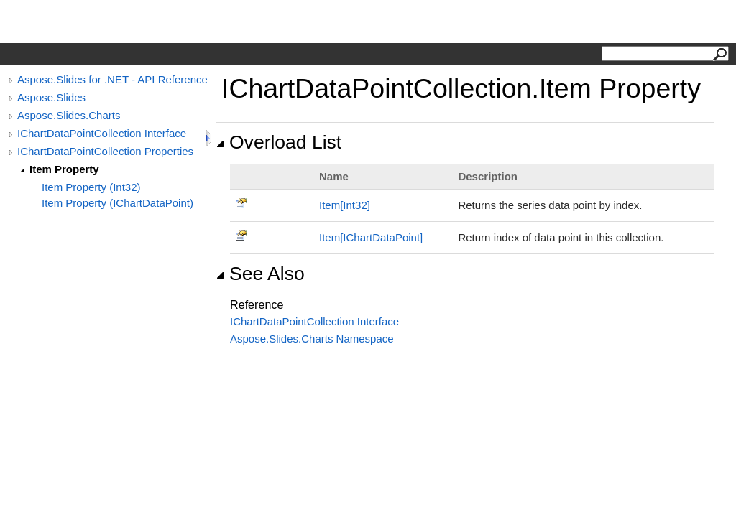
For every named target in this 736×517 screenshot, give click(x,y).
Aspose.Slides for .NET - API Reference (112, 79)
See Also (260, 273)
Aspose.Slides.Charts (68, 115)
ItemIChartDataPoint (371, 237)
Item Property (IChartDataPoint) (117, 203)
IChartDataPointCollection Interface (101, 133)
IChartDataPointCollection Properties (105, 151)
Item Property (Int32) (91, 187)
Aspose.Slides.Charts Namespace (312, 338)
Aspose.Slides (51, 97)
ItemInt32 (344, 205)
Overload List (278, 142)
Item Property (64, 169)
